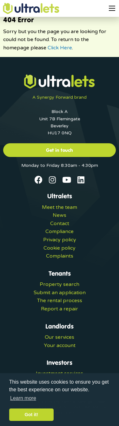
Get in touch (59, 150)
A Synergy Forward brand (59, 97)
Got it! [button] (31, 414)
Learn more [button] (23, 398)
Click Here (60, 48)
